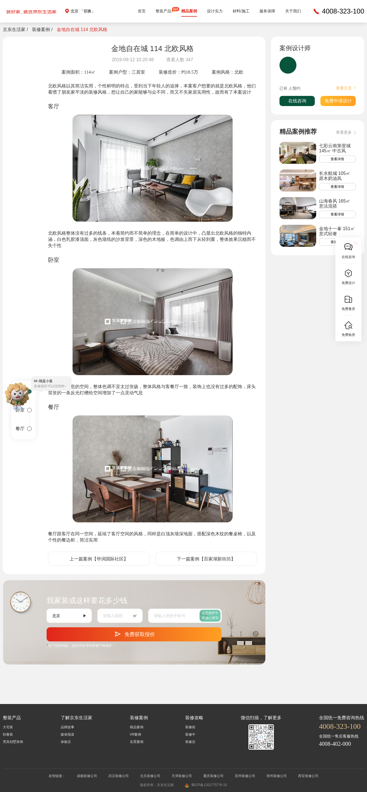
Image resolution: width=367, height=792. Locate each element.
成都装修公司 (87, 776)
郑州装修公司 (276, 776)
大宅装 (8, 727)
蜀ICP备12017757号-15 (209, 785)
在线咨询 (297, 100)
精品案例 (189, 11)
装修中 (190, 734)
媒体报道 (67, 734)
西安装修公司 (308, 776)
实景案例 (136, 742)
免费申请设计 (338, 100)
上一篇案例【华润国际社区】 (98, 558)
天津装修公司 (182, 776)
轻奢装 (8, 734)
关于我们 (293, 11)
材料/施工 (241, 11)
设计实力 (215, 11)
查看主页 (346, 88)
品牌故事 (67, 727)
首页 (142, 11)
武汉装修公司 (118, 776)
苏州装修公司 (245, 776)
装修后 (190, 742)
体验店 (66, 742)
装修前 (190, 727)
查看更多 (346, 133)
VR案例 (135, 734)
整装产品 (163, 11)
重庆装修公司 (213, 776)
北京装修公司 (150, 776)
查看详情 (337, 159)
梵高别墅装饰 (13, 742)
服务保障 (267, 11)
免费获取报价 (134, 633)
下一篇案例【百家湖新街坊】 (206, 558)
